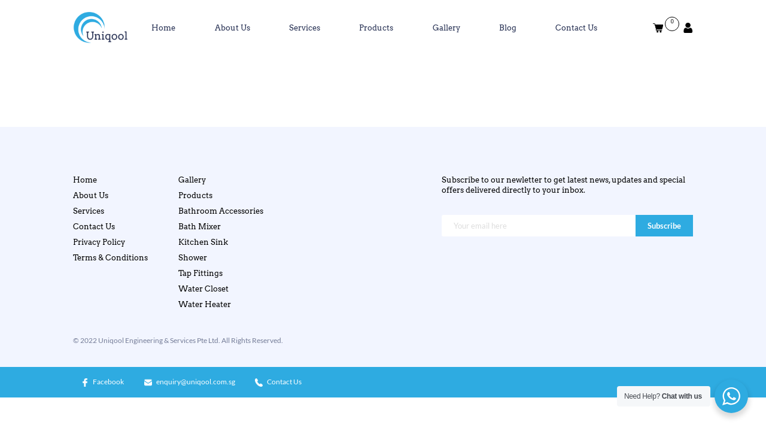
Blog (507, 27)
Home (163, 27)
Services (304, 27)
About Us (232, 27)
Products (376, 27)
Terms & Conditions (110, 257)
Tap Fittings (200, 273)
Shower (192, 257)
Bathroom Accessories (220, 211)
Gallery (446, 27)
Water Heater (204, 304)
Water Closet (203, 288)
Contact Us (576, 27)
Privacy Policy (99, 242)
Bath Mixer (199, 226)
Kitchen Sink (203, 242)
